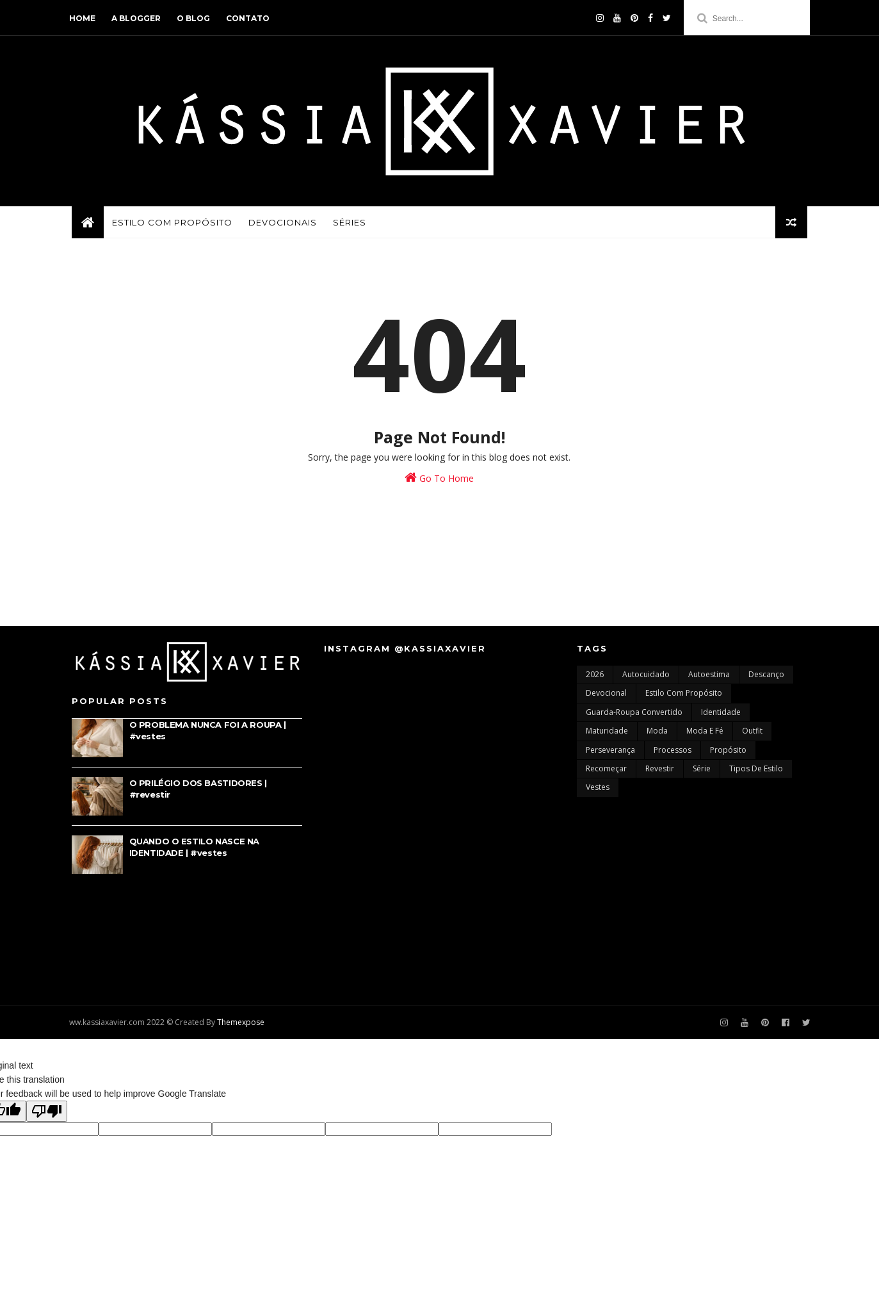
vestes (597, 791)
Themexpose (243, 1026)
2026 (595, 678)
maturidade (607, 734)
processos (672, 753)
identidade (721, 715)
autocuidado (646, 678)
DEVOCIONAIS (282, 224)
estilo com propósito (683, 697)
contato (250, 18)
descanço (766, 678)
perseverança (610, 753)
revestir (659, 772)
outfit (752, 734)
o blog (196, 18)
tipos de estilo (756, 772)
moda (657, 734)
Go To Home (439, 481)
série (702, 772)
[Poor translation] (46, 1115)
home (85, 18)
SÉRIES (349, 224)
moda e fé (704, 734)
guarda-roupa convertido (634, 715)
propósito (728, 753)
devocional (606, 697)
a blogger (138, 18)
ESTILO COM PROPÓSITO (172, 224)
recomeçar (606, 772)
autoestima (709, 678)
